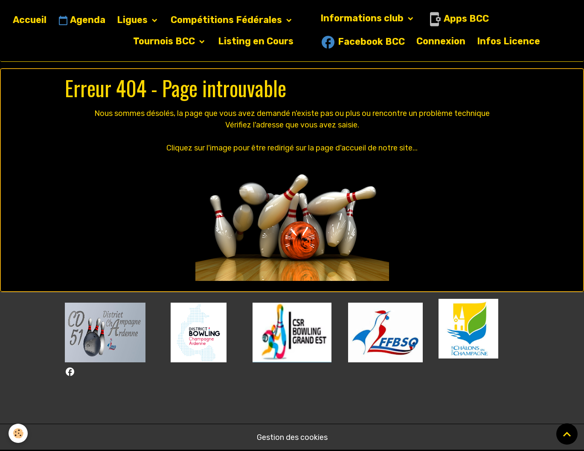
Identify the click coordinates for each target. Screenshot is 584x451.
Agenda (81, 20)
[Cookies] (18, 433)
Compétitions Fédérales (227, 19)
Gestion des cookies (292, 437)
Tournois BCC (165, 41)
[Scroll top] (567, 434)
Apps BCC (458, 19)
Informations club (363, 18)
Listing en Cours (255, 41)
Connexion (440, 41)
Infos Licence (508, 41)
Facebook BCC (362, 42)
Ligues (133, 19)
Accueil (29, 19)
